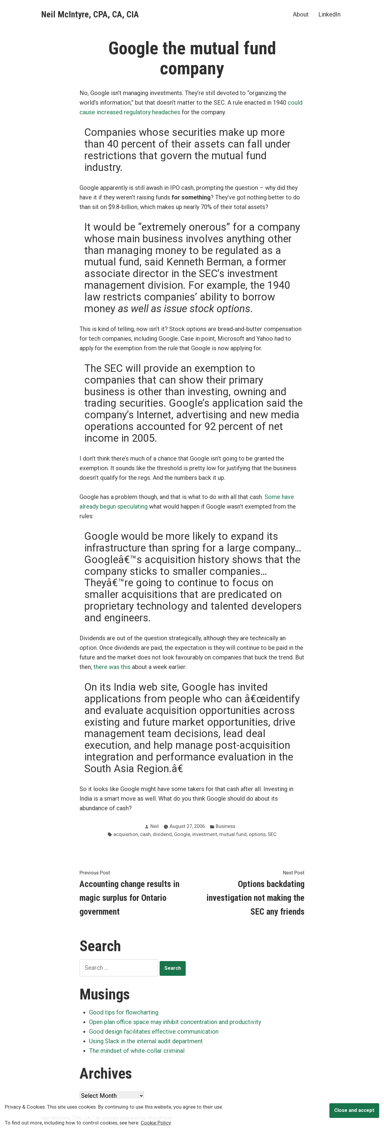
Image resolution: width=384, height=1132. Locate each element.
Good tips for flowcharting (123, 1012)
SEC (272, 834)
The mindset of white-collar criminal (136, 1050)
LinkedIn (329, 14)
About (301, 14)
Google (182, 834)
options (257, 834)
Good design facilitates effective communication (153, 1031)
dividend (162, 834)
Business (225, 826)
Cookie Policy (156, 1123)
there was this (112, 667)
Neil (154, 826)
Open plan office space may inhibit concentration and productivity (175, 1022)
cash (145, 834)
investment (204, 834)
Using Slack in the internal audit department (146, 1041)
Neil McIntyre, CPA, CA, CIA (90, 14)
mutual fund (233, 834)
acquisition (125, 834)
